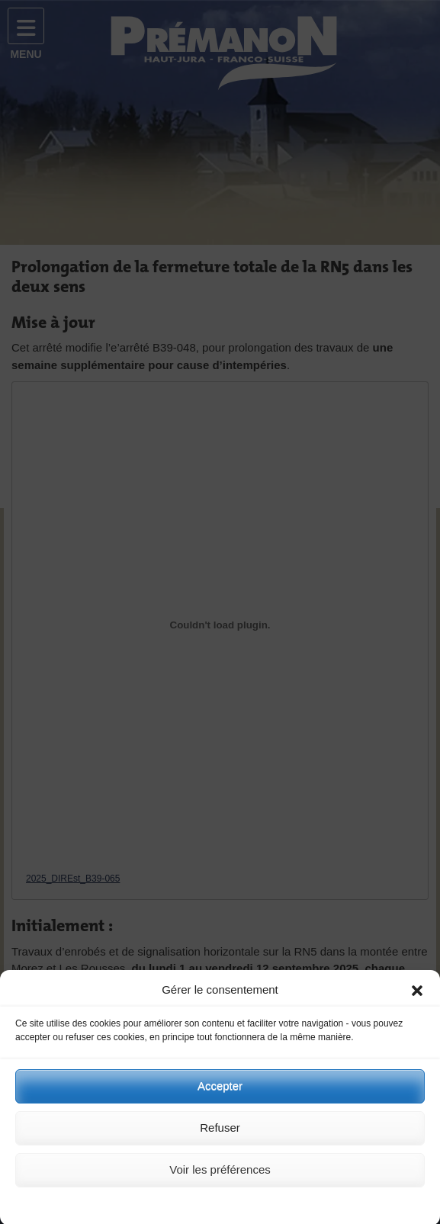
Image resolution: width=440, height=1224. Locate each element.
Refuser (220, 1136)
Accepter (220, 1094)
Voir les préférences (220, 1178)
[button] (417, 999)
